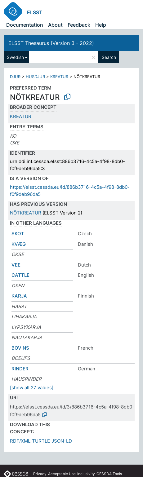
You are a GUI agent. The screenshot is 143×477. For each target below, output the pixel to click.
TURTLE (41, 441)
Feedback (79, 25)
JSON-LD (61, 441)
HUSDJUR (35, 76)
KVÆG (18, 244)
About (55, 25)
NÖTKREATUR (25, 213)
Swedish (15, 57)
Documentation (24, 25)
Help (100, 25)
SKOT (17, 233)
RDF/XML (20, 441)
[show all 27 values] (31, 388)
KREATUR (59, 76)
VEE (15, 265)
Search (109, 57)
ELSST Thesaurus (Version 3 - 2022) (51, 43)
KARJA (19, 296)
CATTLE (20, 275)
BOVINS (20, 348)
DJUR (15, 76)
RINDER (20, 369)
